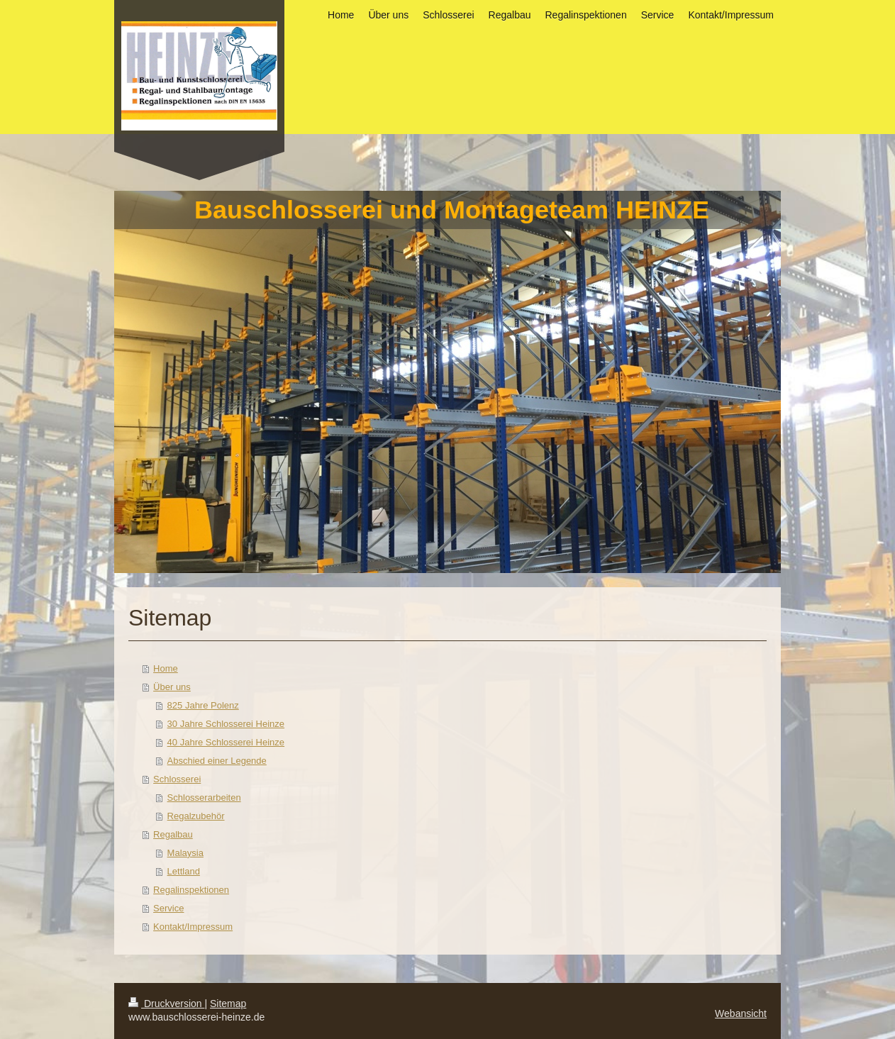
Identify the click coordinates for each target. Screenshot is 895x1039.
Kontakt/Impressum (193, 926)
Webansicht (741, 1013)
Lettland (183, 871)
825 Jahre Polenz (203, 705)
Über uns (172, 687)
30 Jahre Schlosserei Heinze (225, 723)
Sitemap (228, 1003)
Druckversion (166, 1003)
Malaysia (185, 853)
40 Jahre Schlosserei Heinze (225, 742)
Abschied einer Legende (217, 760)
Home (165, 668)
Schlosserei (177, 779)
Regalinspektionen (191, 889)
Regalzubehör (196, 816)
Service (168, 908)
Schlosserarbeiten (204, 797)
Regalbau (173, 834)
